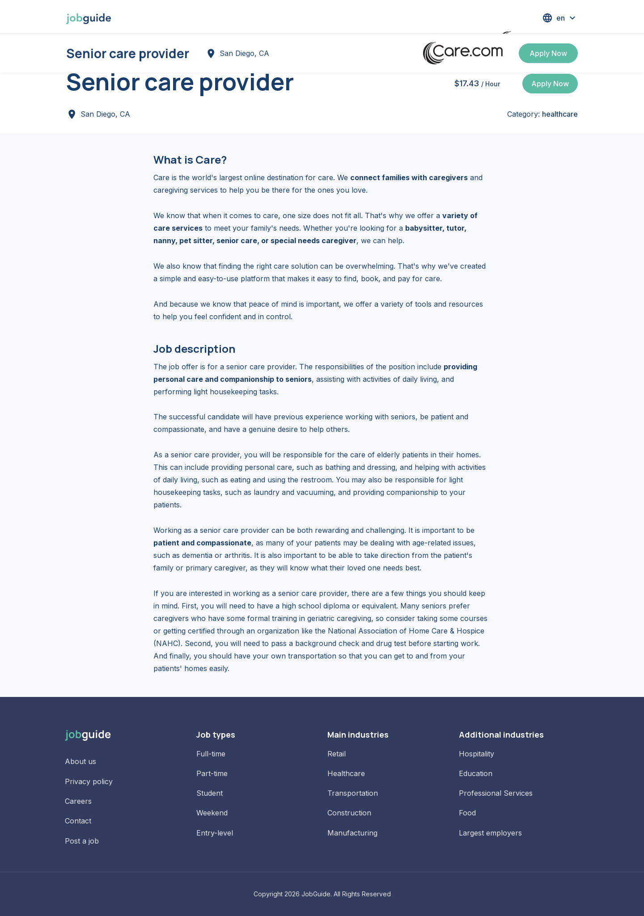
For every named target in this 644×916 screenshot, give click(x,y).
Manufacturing (352, 832)
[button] (560, 18)
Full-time (210, 753)
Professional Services (496, 793)
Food (467, 812)
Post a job (82, 840)
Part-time (212, 773)
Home (76, 50)
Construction (349, 812)
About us (80, 761)
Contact (78, 820)
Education (475, 773)
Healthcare (346, 773)
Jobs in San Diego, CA (148, 50)
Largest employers (490, 832)
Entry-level (214, 832)
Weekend (212, 812)
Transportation (352, 793)
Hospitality (476, 753)
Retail (336, 753)
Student (209, 793)
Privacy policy (89, 781)
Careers (78, 801)
